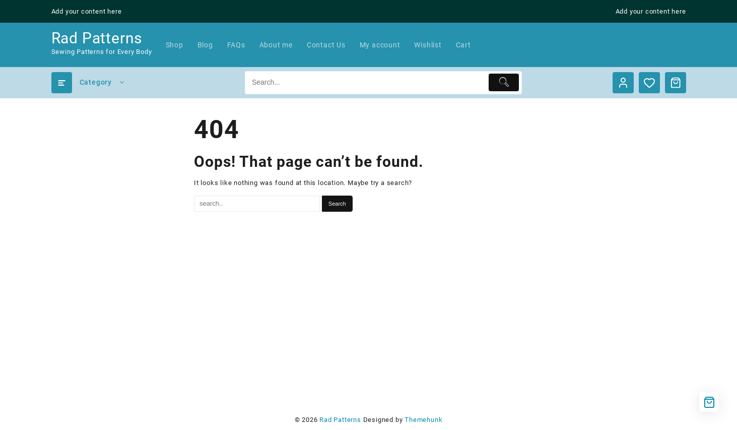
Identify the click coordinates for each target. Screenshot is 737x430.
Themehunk (423, 419)
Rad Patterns (97, 38)
